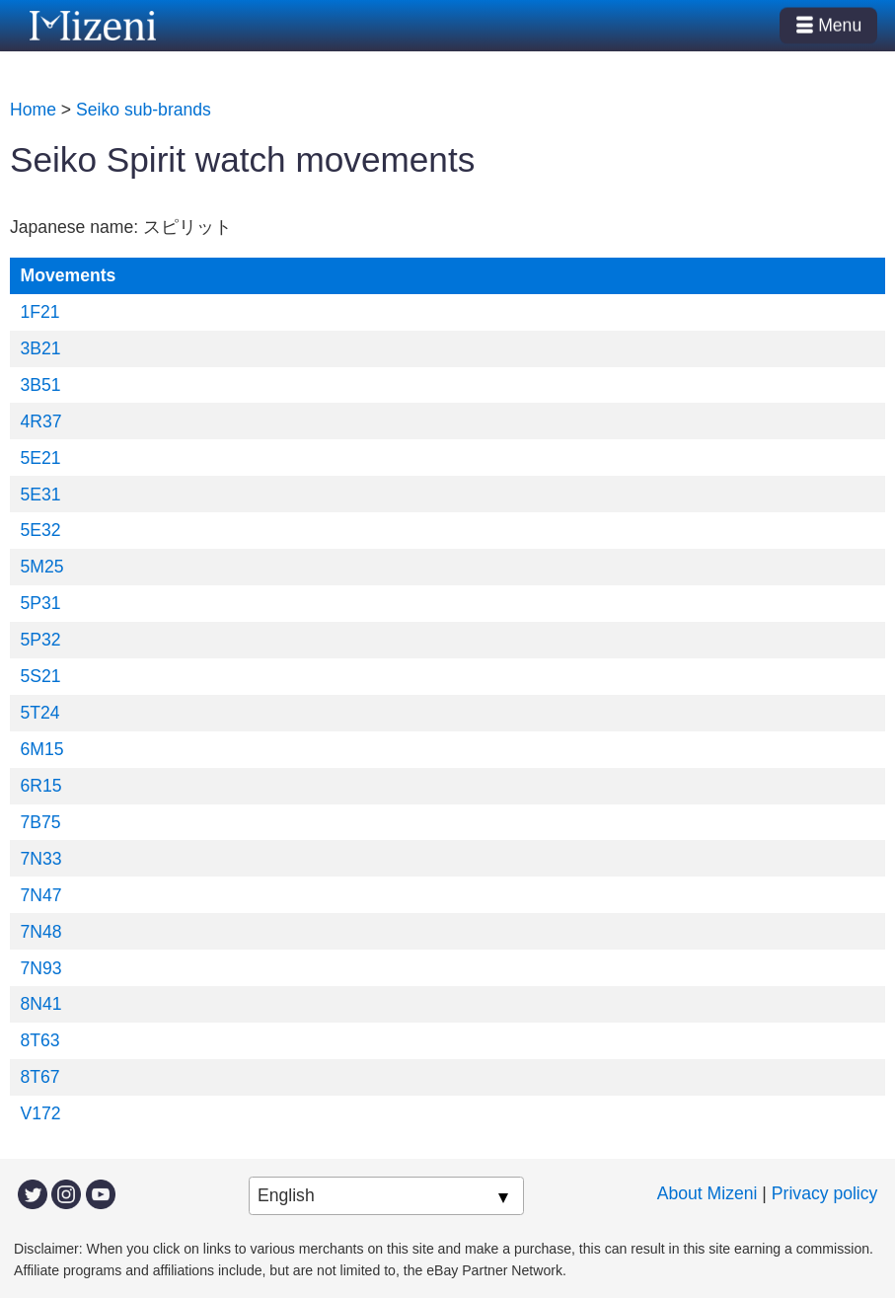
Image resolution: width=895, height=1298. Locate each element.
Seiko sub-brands (143, 109)
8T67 (40, 1077)
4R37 (41, 421)
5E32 (41, 530)
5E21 (41, 458)
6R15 (41, 786)
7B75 (41, 822)
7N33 (41, 859)
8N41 (41, 1004)
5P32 (41, 639)
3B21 (41, 348)
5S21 (41, 676)
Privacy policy (825, 1193)
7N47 (41, 895)
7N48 (41, 932)
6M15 (42, 749)
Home (33, 109)
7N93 (41, 968)
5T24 (40, 713)
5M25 (42, 566)
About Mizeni (707, 1193)
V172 (41, 1113)
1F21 (40, 312)
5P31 (41, 603)
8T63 (40, 1040)
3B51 (41, 385)
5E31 (41, 494)
